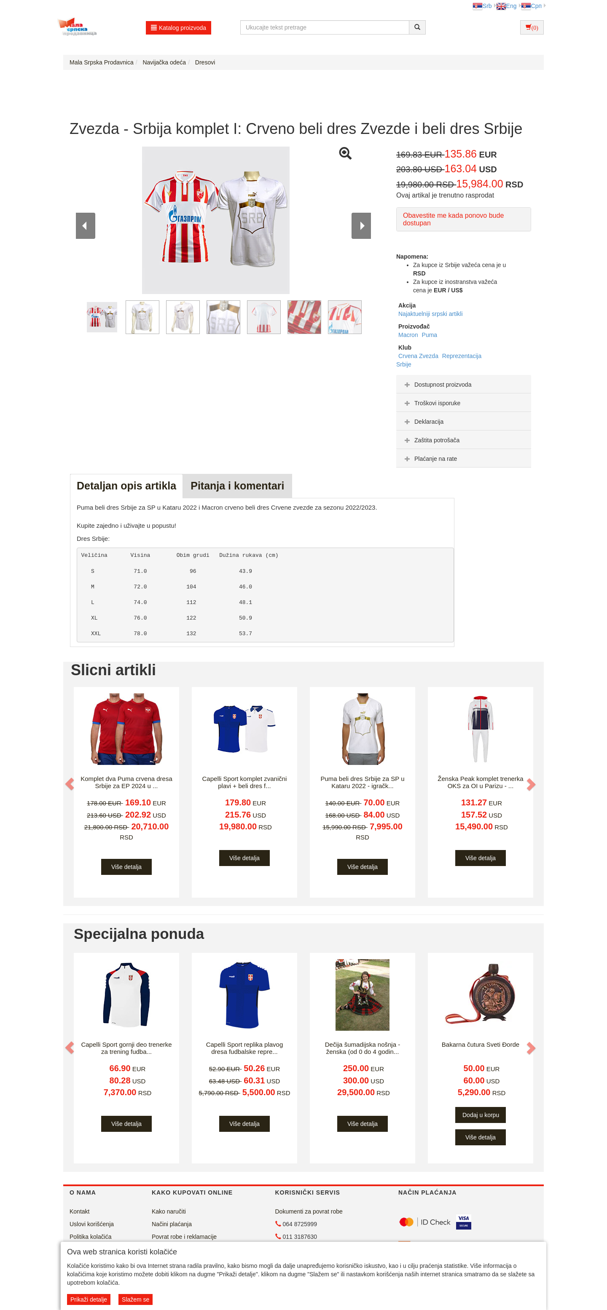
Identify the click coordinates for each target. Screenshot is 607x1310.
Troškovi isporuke (431, 403)
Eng (506, 6)
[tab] (463, 384)
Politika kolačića (91, 1236)
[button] (70, 784)
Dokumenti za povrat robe (309, 1211)
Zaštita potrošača (431, 440)
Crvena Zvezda (419, 356)
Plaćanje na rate (430, 458)
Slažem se (135, 1299)
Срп (531, 6)
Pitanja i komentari (237, 486)
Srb (482, 6)
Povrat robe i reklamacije (184, 1236)
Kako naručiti (169, 1211)
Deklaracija (423, 421)
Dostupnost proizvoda (437, 384)
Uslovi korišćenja (92, 1224)
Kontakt (79, 1211)
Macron (409, 335)
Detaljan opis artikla (126, 486)
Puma (430, 335)
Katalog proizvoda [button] (178, 27)
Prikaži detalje (88, 1299)
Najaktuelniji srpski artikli (430, 313)
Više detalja (126, 867)
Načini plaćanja (172, 1224)
